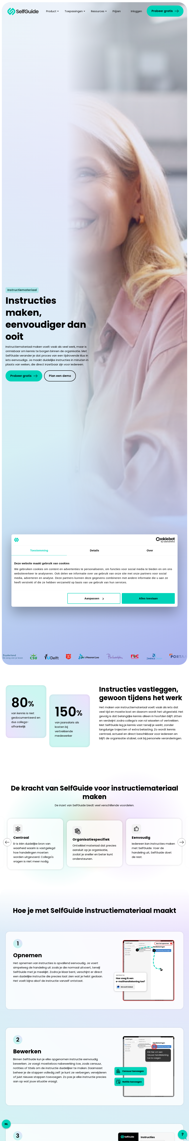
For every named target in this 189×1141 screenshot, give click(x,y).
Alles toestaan (148, 598)
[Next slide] (182, 842)
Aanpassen (94, 598)
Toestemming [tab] (39, 550)
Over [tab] (150, 550)
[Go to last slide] (7, 842)
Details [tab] (94, 550)
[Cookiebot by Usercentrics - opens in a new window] (158, 540)
